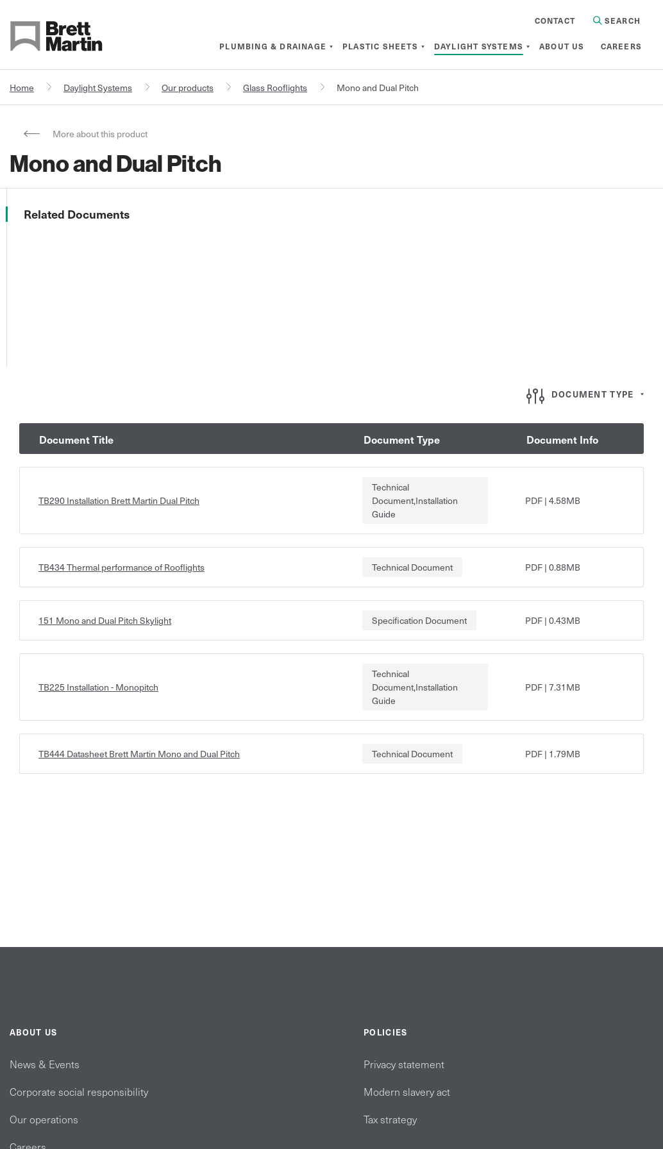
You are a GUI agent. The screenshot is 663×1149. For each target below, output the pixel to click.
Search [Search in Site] (617, 20)
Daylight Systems (97, 87)
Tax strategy (390, 1119)
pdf (533, 500)
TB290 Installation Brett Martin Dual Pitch (118, 500)
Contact (555, 20)
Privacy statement (404, 1063)
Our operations (44, 1119)
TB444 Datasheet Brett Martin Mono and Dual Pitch (139, 753)
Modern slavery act (407, 1091)
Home (22, 87)
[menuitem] (272, 46)
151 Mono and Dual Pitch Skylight (104, 620)
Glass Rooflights (275, 87)
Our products (188, 87)
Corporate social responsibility (79, 1091)
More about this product (100, 133)
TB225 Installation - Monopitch (98, 687)
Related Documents (77, 213)
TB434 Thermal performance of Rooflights (121, 567)
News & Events (45, 1063)
